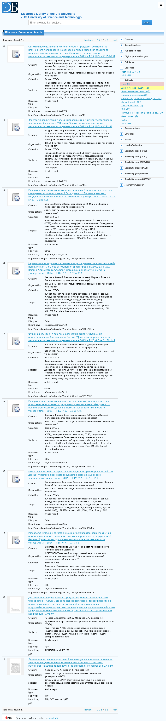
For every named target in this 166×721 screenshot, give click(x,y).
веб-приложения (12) (132, 105)
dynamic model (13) (131, 102)
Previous (88, 40)
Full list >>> (126, 75)
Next (115, 40)
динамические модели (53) (135, 87)
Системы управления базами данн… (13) (141, 98)
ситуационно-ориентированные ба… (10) (142, 112)
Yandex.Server (56, 718)
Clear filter (126, 84)
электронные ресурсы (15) (134, 94)
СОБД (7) (125, 119)
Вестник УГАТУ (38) (131, 71)
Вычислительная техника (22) (136, 91)
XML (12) (125, 109)
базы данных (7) (129, 116)
